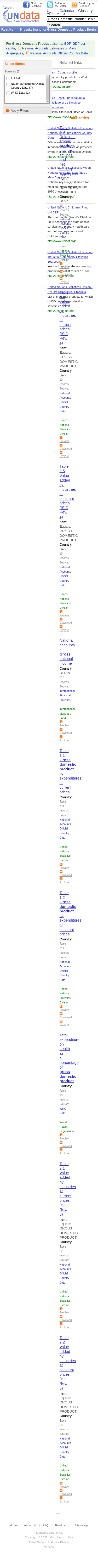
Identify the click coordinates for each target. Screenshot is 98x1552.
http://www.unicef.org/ (62, 240)
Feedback (61, 1525)
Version (49, 1547)
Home (14, 1525)
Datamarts (11, 8)
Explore (64, 282)
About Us (30, 1525)
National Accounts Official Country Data (59, 53)
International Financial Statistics (67, 695)
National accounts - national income (67, 651)
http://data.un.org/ (59, 86)
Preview (65, 267)
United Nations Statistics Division (49, 1542)
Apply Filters (20, 110)
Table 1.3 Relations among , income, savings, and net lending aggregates (69, 151)
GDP (67, 44)
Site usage (81, 1525)
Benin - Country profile (62, 72)
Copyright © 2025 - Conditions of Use (49, 1537)
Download (66, 274)
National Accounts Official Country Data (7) (27, 85)
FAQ (45, 1525)
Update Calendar (60, 11)
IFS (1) (15, 77)
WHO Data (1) (20, 92)
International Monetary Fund (67, 713)
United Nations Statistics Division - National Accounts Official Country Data (70, 133)
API (50, 14)
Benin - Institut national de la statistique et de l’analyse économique (66, 102)
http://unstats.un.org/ (61, 196)
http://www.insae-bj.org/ (63, 116)
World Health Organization (67, 1127)
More (60, 14)
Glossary (85, 11)
